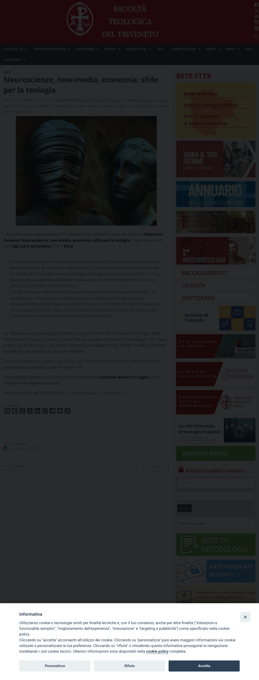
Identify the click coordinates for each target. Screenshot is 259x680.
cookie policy (157, 651)
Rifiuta (129, 666)
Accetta (204, 666)
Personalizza (55, 666)
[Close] (245, 617)
